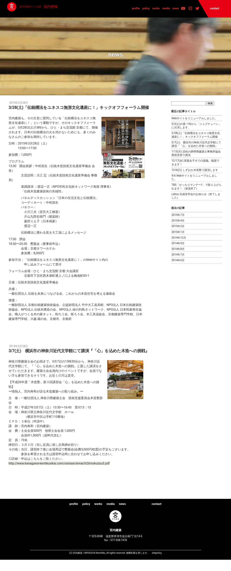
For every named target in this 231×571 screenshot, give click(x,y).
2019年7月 (178, 214)
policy (146, 8)
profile (136, 8)
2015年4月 (178, 220)
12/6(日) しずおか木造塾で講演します (195, 170)
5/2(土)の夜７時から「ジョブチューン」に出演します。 (196, 125)
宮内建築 (46, 9)
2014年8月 (178, 248)
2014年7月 (178, 254)
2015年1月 (178, 232)
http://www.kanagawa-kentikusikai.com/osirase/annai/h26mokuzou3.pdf (59, 474)
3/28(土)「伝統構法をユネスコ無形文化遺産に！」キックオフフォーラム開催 (196, 134)
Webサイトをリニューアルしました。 (195, 118)
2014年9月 (178, 243)
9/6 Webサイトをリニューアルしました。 (194, 177)
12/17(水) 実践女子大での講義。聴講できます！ (195, 162)
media (166, 8)
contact (214, 8)
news (175, 8)
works (156, 8)
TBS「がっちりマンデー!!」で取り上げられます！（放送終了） (196, 186)
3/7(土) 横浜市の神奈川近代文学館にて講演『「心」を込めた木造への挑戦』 (196, 144)
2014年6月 (178, 260)
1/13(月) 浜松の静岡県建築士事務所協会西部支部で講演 (196, 153)
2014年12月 (179, 237)
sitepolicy (157, 564)
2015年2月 (178, 226)
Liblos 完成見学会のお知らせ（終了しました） (196, 196)
